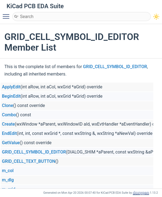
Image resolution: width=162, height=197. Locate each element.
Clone (7, 105)
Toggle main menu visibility (7, 14)
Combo (9, 114)
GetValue (11, 142)
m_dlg (8, 179)
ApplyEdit (11, 86)
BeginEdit (11, 96)
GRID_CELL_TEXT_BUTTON (28, 161)
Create (8, 124)
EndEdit (9, 133)
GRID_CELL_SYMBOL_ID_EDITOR (115, 66)
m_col (8, 170)
